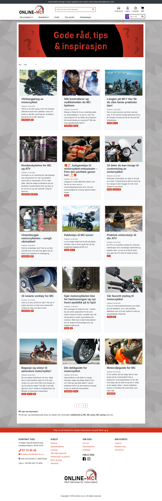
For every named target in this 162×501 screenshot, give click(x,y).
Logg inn (118, 443)
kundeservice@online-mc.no (31, 454)
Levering (54, 450)
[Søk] (93, 9)
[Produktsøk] (73, 9)
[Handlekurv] (142, 9)
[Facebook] (84, 460)
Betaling (54, 443)
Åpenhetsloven (89, 446)
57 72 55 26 (27, 450)
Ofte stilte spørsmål (58, 453)
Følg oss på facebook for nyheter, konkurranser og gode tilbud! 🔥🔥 (81, 430)
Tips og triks (69, 17)
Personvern (119, 450)
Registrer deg (120, 446)
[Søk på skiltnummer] (142, 17)
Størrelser (54, 463)
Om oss (86, 443)
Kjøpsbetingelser (57, 446)
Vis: (20, 65)
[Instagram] (88, 460)
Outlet (56, 17)
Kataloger (86, 450)
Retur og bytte (56, 460)
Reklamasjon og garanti (60, 457)
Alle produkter (26, 17)
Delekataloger (85, 17)
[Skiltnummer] (134, 16)
